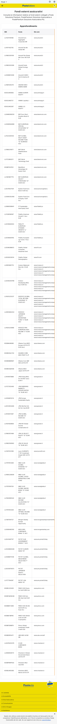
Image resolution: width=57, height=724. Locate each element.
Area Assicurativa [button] (8, 700)
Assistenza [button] (6, 710)
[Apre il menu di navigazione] (2, 5)
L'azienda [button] (6, 692)
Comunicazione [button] (8, 703)
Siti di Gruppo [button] (7, 707)
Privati (4, 2)
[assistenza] (50, 1)
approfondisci (46, 720)
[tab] (28, 692)
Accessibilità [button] (7, 696)
